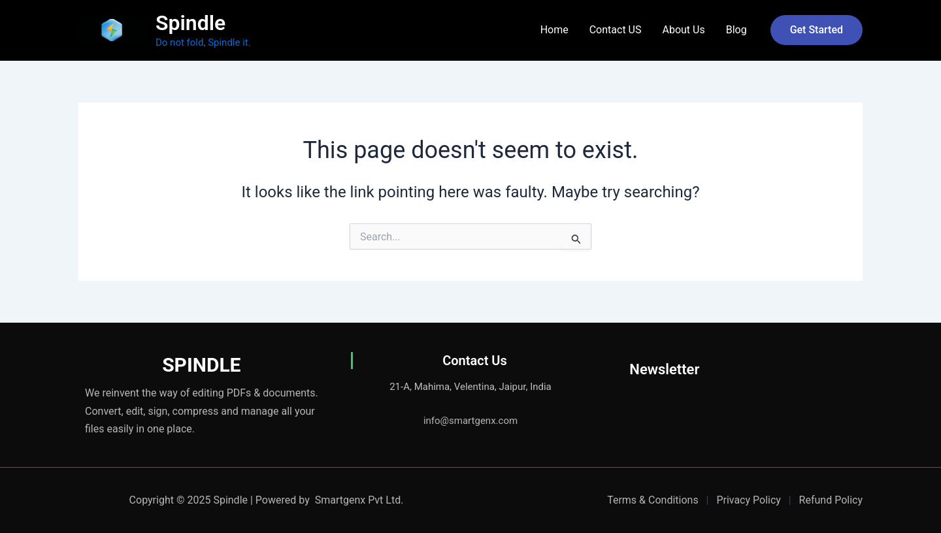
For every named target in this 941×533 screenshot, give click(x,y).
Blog (736, 30)
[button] (816, 30)
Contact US (615, 30)
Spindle (190, 22)
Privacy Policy (748, 500)
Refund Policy (831, 500)
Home (554, 30)
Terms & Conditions (653, 500)
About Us (683, 30)
